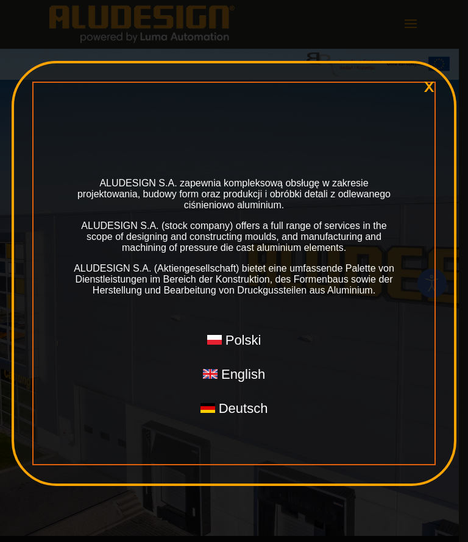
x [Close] (429, 87)
